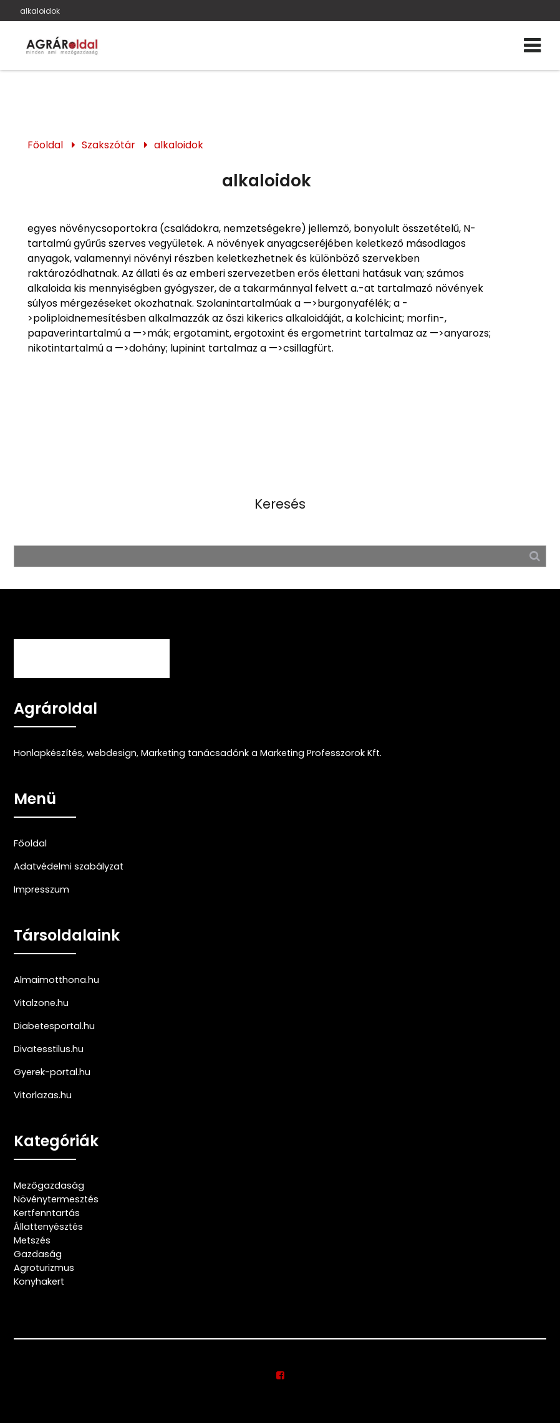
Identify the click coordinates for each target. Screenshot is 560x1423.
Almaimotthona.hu (56, 980)
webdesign (112, 753)
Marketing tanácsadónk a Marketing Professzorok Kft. (261, 753)
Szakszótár (108, 145)
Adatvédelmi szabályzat (68, 866)
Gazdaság (38, 1254)
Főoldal (45, 145)
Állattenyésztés (48, 1226)
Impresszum (41, 889)
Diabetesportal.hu (54, 1026)
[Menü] (532, 45)
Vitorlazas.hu (43, 1095)
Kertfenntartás (47, 1213)
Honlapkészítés (48, 753)
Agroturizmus (44, 1268)
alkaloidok (40, 11)
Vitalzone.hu (41, 1003)
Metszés (32, 1240)
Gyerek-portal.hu (52, 1072)
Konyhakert (39, 1281)
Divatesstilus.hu (49, 1049)
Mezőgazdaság (49, 1185)
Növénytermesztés (56, 1199)
